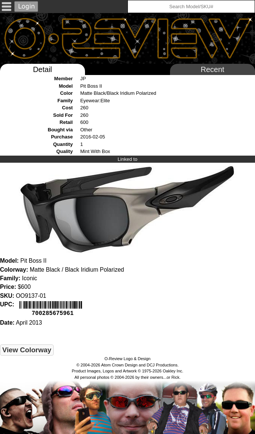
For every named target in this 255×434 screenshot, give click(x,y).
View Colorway (26, 349)
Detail (42, 69)
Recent (212, 69)
